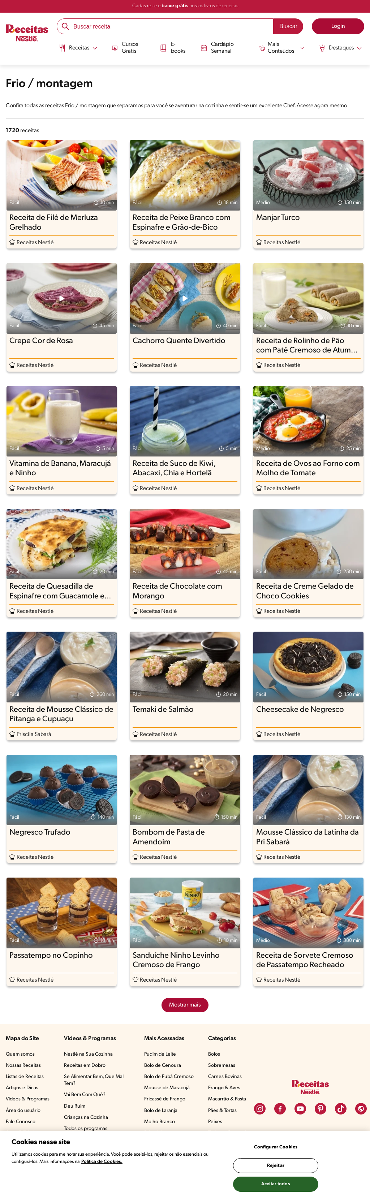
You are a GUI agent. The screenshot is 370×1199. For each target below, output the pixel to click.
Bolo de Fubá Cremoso (169, 1076)
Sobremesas (221, 1065)
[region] (185, 1165)
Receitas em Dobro (85, 1065)
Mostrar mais (185, 1005)
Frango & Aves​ (224, 1088)
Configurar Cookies (275, 1147)
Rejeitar (275, 1165)
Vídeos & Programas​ (28, 1099)
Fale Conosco (20, 1122)
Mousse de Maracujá (167, 1088)
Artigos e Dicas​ (22, 1088)
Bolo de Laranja (160, 1110)
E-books (172, 47)
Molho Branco (159, 1122)
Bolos (214, 1054)
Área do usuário (23, 1110)
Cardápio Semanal (217, 47)
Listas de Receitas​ (25, 1076)
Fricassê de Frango (164, 1099)
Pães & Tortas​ (222, 1110)
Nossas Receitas (23, 1065)
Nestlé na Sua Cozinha (88, 1054)
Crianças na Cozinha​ (86, 1117)
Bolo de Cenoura (162, 1065)
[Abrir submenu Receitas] (77, 48)
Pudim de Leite (160, 1054)
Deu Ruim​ (74, 1106)
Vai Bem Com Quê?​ (85, 1095)
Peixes (215, 1122)
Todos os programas (85, 1128)
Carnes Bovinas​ (225, 1076)
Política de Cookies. (101, 1161)
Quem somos (20, 1054)
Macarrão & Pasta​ (227, 1099)
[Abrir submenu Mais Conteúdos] (282, 48)
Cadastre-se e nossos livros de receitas (185, 6)
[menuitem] (77, 50)
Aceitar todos (275, 1184)
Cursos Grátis (124, 47)
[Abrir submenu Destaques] (341, 48)
